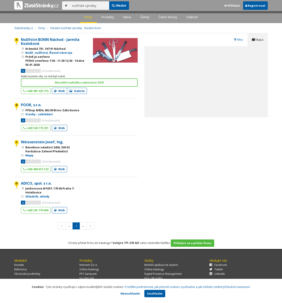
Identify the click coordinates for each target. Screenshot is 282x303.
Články (144, 17)
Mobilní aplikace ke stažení (161, 265)
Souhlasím (155, 293)
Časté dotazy (167, 17)
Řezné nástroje (60, 53)
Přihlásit (232, 6)
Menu (127, 17)
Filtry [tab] (238, 40)
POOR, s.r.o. (31, 104)
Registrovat (255, 6)
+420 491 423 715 (35, 91)
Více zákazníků (153, 278)
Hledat (119, 5)
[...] (89, 5)
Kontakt (19, 265)
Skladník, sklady (37, 196)
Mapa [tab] (257, 40)
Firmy (88, 17)
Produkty (107, 17)
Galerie (77, 91)
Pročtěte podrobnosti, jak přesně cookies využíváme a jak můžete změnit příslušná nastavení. (187, 287)
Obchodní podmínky (27, 274)
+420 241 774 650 (35, 210)
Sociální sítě (86, 278)
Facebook (218, 265)
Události (192, 17)
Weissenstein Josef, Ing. (42, 142)
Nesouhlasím (130, 293)
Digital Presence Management (163, 274)
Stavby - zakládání (39, 114)
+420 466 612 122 (35, 169)
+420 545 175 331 (35, 128)
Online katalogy (89, 269)
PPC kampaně (88, 274)
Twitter (216, 269)
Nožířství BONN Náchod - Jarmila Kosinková (50, 41)
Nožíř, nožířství (36, 53)
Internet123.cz (88, 265)
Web (59, 91)
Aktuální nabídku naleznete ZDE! (79, 82)
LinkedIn (217, 274)
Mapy (29, 155)
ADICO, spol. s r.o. (36, 183)
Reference (20, 269)
